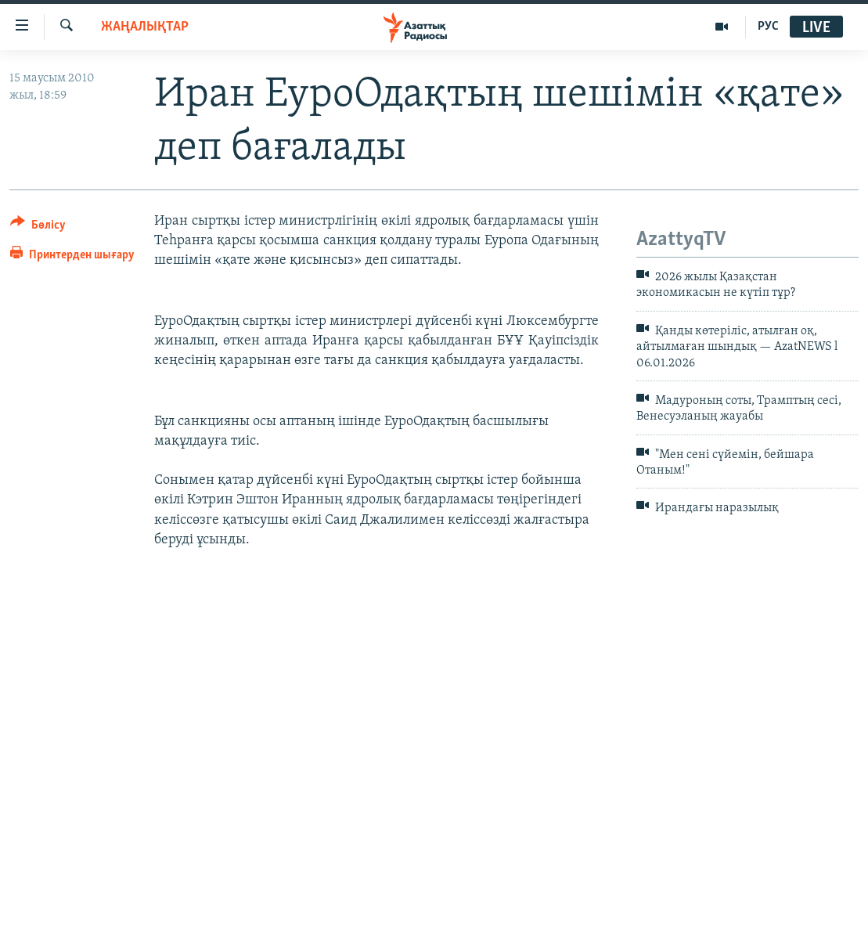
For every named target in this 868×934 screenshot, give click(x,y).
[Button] (38, 227)
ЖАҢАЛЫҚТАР (145, 27)
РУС (768, 26)
